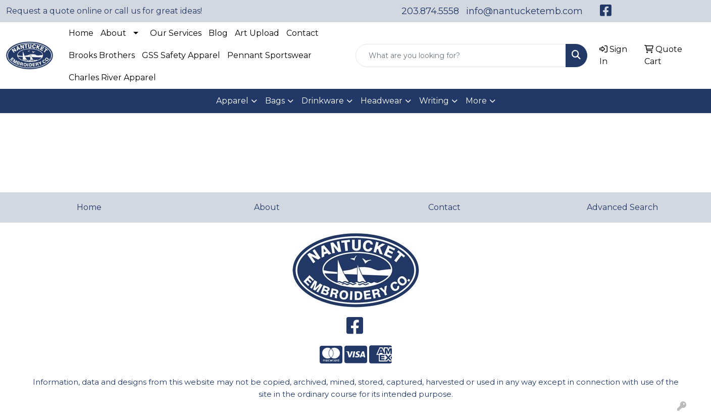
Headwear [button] (381, 101)
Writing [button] (434, 101)
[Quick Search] (461, 55)
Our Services (175, 33)
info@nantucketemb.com (524, 11)
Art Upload (257, 33)
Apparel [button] (232, 101)
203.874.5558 (430, 11)
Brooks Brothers (102, 55)
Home (81, 33)
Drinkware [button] (322, 101)
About (113, 33)
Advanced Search (622, 207)
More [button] (476, 101)
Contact (302, 33)
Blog (218, 33)
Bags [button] (275, 101)
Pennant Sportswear (269, 55)
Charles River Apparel (112, 77)
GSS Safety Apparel (181, 55)
